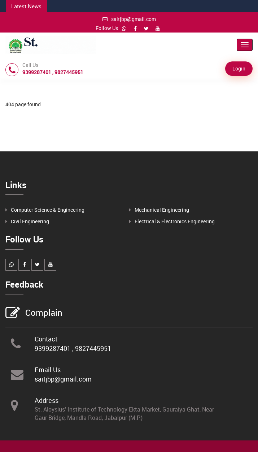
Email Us (48, 369)
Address (46, 400)
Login (238, 68)
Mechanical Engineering (162, 209)
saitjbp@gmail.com (129, 19)
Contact (46, 339)
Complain (42, 313)
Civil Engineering (30, 221)
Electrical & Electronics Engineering (175, 221)
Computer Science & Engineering (47, 209)
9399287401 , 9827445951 (73, 348)
